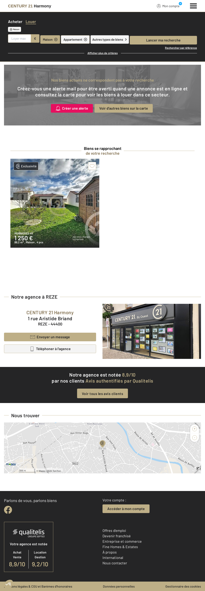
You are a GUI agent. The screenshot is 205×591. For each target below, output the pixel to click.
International (112, 557)
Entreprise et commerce (122, 541)
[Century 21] (29, 6)
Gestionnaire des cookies (183, 586)
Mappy (42, 471)
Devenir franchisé (116, 536)
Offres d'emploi (114, 530)
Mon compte (168, 6)
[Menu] (193, 5)
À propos (109, 552)
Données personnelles (119, 586)
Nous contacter (114, 563)
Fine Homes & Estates (120, 547)
